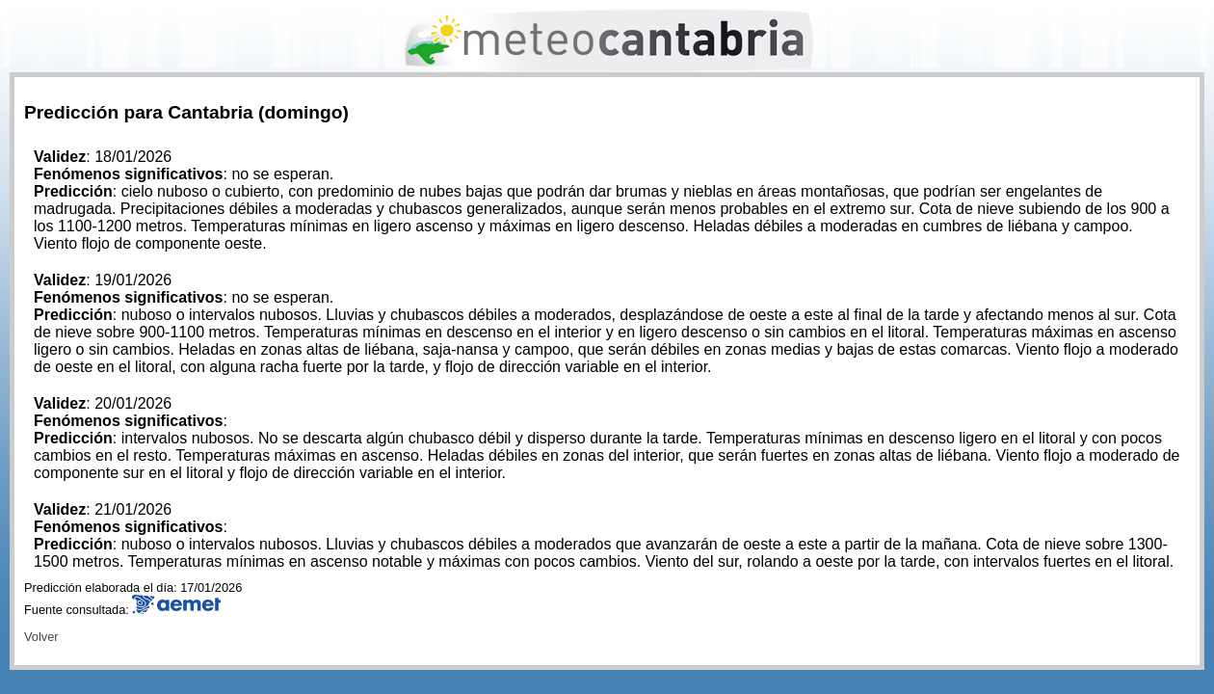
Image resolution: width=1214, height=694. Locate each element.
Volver (41, 636)
